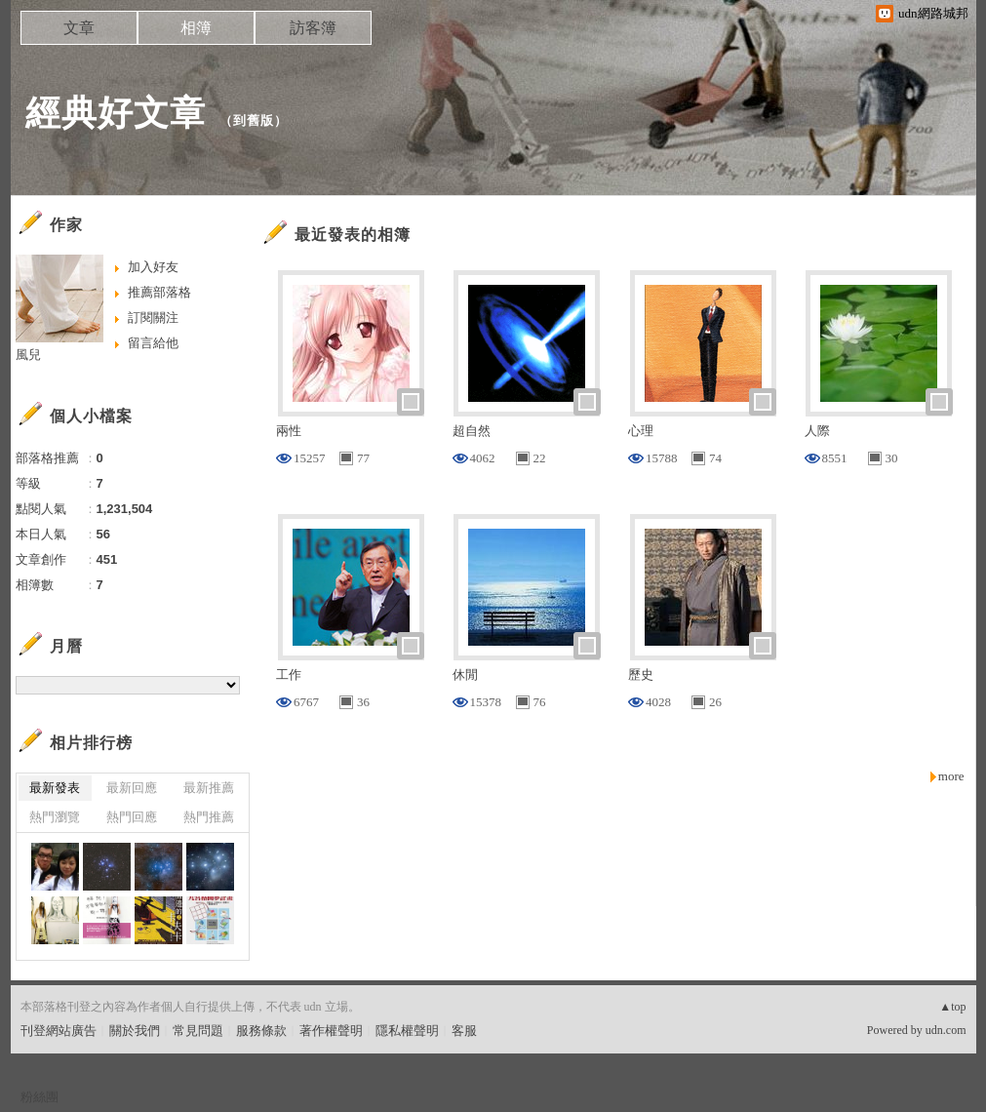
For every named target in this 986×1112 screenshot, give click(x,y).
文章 (79, 28)
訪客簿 (313, 28)
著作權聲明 (331, 1030)
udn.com (946, 1030)
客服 (464, 1030)
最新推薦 (208, 787)
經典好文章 (115, 113)
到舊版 (253, 120)
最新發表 (54, 787)
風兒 (28, 354)
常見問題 (198, 1030)
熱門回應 (131, 817)
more (951, 776)
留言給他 (153, 343)
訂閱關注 (153, 317)
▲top (952, 1006)
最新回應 (131, 787)
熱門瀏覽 (54, 817)
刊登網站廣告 (58, 1030)
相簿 (196, 28)
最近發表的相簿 (353, 234)
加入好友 (153, 266)
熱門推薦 (208, 817)
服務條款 (261, 1030)
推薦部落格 (159, 292)
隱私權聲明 (407, 1030)
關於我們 (134, 1030)
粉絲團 (39, 1097)
